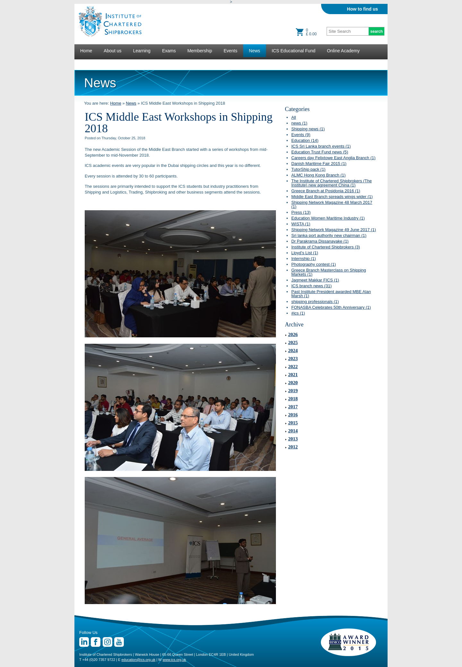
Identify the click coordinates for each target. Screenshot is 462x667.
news (299, 123)
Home (86, 50)
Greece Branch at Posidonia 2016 (325, 190)
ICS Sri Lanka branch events (321, 146)
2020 (293, 382)
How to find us (362, 9)
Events (230, 50)
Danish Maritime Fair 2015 (318, 163)
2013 (293, 438)
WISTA (300, 223)
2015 (293, 422)
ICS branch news (311, 285)
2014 (293, 430)
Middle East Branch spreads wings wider (332, 196)
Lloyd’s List (304, 252)
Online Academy (343, 50)
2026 (293, 334)
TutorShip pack (308, 169)
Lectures (89, 63)
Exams (169, 50)
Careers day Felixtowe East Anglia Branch (333, 157)
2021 (293, 374)
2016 (293, 414)
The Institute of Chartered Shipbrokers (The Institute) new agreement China (331, 182)
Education (305, 140)
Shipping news (308, 128)
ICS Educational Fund (293, 50)
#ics (298, 313)
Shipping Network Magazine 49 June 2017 (333, 229)
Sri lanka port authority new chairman (328, 235)
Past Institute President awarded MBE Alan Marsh (331, 293)
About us (112, 50)
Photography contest (313, 264)
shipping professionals (315, 301)
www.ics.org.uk (174, 660)
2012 (293, 446)
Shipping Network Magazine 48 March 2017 (331, 204)
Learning (142, 50)
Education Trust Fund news (319, 152)
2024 (293, 350)
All (293, 117)
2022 (293, 366)
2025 (293, 342)
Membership (199, 50)
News (254, 50)
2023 (293, 358)
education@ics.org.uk (138, 660)
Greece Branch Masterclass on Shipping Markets (328, 272)
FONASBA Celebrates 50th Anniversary (331, 307)
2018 (293, 398)
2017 (293, 406)
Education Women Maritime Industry (328, 218)
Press (301, 212)
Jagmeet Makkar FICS (315, 280)
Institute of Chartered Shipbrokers (325, 247)
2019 (293, 390)
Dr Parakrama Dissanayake (319, 241)
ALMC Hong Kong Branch (318, 175)
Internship (303, 258)
